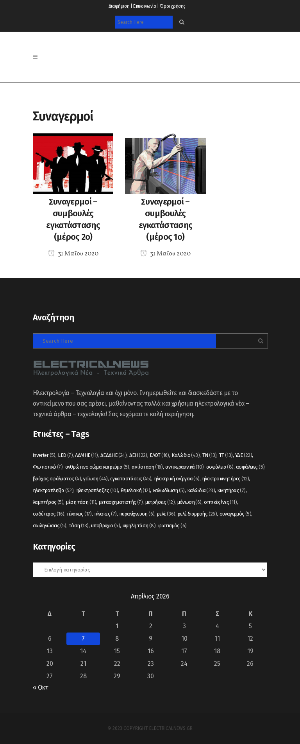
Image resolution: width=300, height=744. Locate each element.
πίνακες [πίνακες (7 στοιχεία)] (105, 514)
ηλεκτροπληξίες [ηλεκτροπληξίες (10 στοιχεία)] (97, 490)
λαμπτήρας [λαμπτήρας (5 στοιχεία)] (48, 502)
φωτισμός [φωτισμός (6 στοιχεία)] (172, 525)
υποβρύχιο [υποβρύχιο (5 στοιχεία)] (105, 525)
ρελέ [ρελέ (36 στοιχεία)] (166, 514)
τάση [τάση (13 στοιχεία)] (79, 525)
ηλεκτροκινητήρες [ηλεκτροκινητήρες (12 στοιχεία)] (225, 479)
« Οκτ (40, 687)
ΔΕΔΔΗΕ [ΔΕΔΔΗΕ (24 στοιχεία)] (113, 455)
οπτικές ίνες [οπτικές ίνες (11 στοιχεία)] (220, 502)
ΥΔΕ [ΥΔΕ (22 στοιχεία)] (243, 455)
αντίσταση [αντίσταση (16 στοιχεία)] (147, 467)
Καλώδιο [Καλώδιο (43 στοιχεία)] (185, 455)
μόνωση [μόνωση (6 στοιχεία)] (189, 502)
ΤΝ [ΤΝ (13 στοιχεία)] (209, 455)
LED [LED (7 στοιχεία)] (65, 455)
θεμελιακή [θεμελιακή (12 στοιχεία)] (135, 490)
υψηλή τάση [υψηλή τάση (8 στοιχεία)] (139, 525)
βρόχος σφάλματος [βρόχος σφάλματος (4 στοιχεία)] (57, 479)
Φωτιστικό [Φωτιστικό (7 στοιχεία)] (47, 467)
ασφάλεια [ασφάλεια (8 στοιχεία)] (220, 467)
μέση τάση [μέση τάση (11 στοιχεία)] (81, 502)
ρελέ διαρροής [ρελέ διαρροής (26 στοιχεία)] (197, 514)
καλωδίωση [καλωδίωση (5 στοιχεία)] (169, 490)
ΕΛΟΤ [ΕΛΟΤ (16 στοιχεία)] (159, 455)
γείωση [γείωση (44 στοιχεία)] (95, 479)
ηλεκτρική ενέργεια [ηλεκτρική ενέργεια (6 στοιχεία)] (177, 479)
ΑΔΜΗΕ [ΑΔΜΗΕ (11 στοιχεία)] (86, 455)
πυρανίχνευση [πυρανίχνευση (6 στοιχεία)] (136, 514)
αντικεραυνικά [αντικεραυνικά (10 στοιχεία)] (184, 467)
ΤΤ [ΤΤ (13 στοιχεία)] (226, 455)
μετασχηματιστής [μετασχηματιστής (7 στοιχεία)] (121, 502)
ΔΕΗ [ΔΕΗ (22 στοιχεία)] (138, 455)
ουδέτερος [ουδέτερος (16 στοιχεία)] (48, 514)
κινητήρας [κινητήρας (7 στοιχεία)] (231, 490)
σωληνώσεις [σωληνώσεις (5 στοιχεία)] (49, 525)
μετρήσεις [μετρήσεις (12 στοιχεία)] (160, 502)
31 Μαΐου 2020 (73, 254)
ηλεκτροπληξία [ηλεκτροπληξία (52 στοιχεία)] (53, 490)
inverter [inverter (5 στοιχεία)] (44, 455)
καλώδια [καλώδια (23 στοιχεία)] (201, 490)
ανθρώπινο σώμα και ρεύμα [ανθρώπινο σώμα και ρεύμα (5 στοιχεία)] (97, 467)
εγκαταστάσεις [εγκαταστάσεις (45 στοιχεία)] (130, 479)
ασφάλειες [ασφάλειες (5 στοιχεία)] (250, 467)
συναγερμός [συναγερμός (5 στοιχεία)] (236, 514)
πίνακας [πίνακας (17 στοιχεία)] (79, 514)
